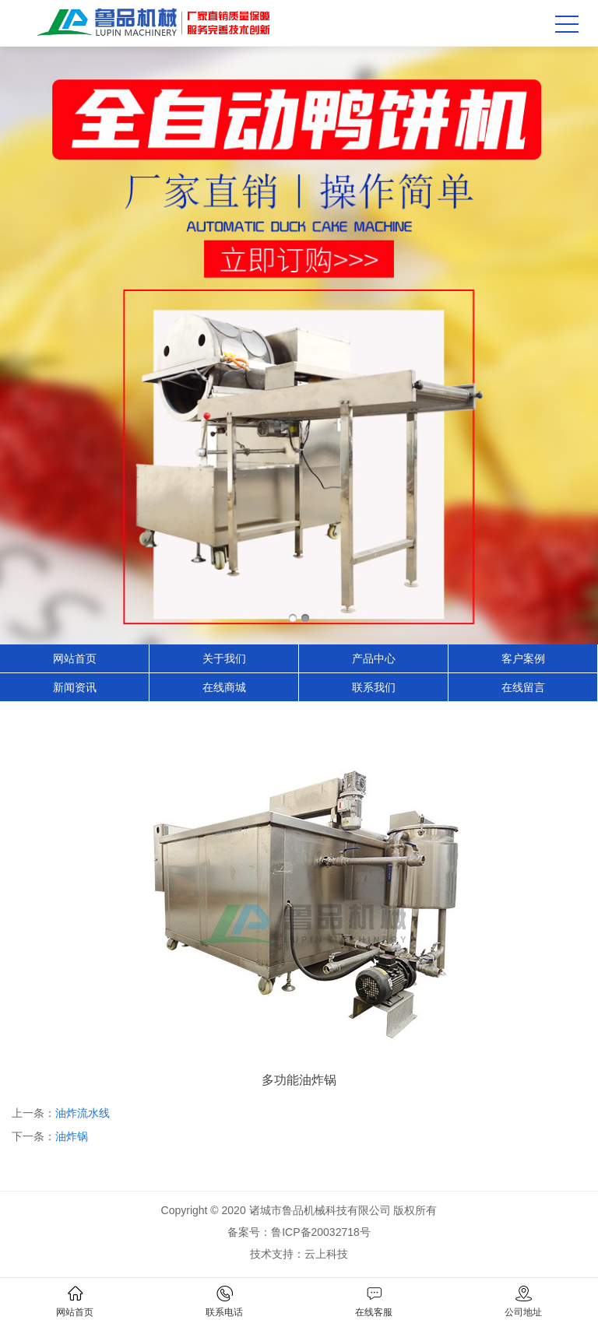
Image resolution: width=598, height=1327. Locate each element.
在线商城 (224, 687)
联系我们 (374, 687)
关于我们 (224, 658)
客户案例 (523, 658)
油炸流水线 (82, 1113)
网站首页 (75, 658)
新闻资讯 (75, 687)
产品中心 (374, 658)
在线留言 (523, 687)
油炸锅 (71, 1136)
